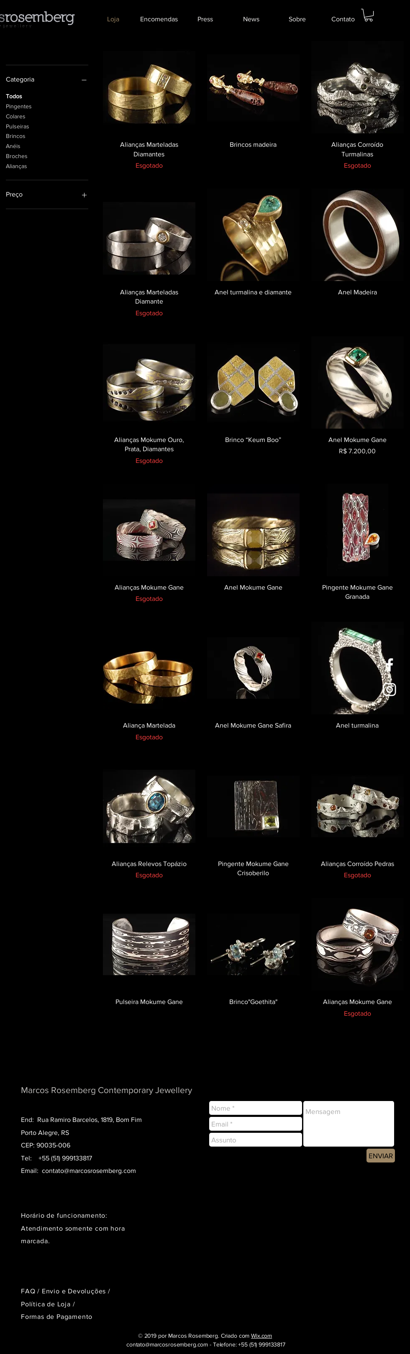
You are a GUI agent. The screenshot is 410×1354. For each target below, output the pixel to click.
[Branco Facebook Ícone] (389, 665)
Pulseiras (17, 126)
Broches (17, 155)
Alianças (16, 165)
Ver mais (253, 1050)
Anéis (13, 145)
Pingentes (19, 106)
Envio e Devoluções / (76, 1291)
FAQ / (31, 1291)
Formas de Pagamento (56, 1316)
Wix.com (261, 1335)
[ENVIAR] (380, 1155)
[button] (368, 15)
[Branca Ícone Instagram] (389, 689)
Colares (16, 116)
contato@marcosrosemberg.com (89, 1170)
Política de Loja (47, 1304)
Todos (14, 96)
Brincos (16, 135)
